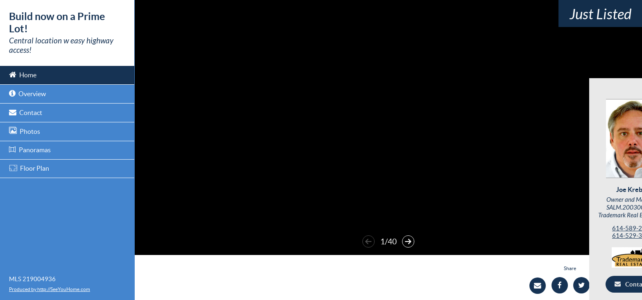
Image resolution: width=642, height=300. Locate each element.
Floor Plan (29, 168)
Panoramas (30, 149)
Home (22, 74)
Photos (24, 130)
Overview (27, 93)
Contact (25, 112)
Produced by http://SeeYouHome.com (49, 289)
